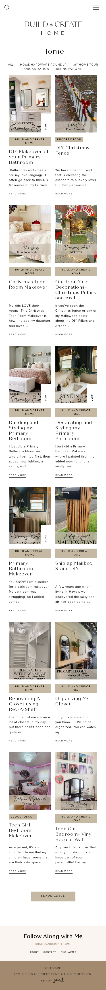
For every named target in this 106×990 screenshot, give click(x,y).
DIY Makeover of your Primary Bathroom (29, 157)
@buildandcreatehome (53, 944)
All (10, 65)
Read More (17, 193)
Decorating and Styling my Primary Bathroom (73, 431)
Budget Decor (69, 139)
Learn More (53, 896)
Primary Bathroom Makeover (21, 569)
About (34, 952)
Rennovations (69, 69)
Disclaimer (69, 952)
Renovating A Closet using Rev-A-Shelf (24, 704)
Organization (36, 69)
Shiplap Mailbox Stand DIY (73, 566)
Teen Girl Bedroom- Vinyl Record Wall (74, 834)
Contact (49, 952)
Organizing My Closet (72, 702)
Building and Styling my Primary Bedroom (23, 431)
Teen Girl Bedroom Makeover (20, 830)
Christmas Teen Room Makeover (28, 285)
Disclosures (53, 968)
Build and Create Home (30, 141)
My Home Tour (85, 65)
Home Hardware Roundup (43, 65)
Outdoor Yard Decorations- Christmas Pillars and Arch (75, 290)
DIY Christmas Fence (72, 151)
